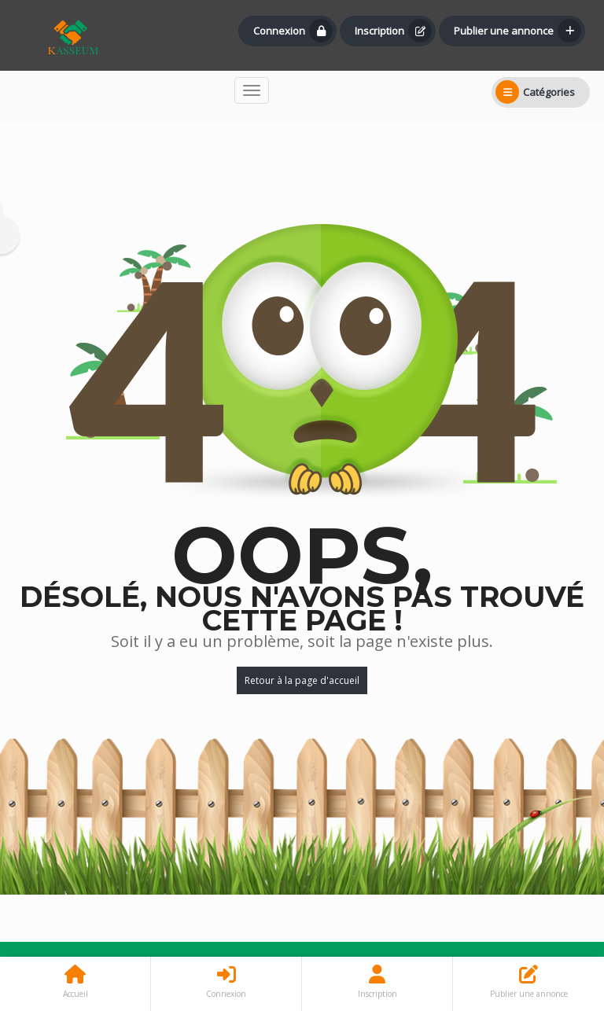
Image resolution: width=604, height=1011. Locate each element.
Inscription (393, 30)
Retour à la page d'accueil (302, 680)
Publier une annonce (517, 30)
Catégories (535, 92)
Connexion (293, 30)
